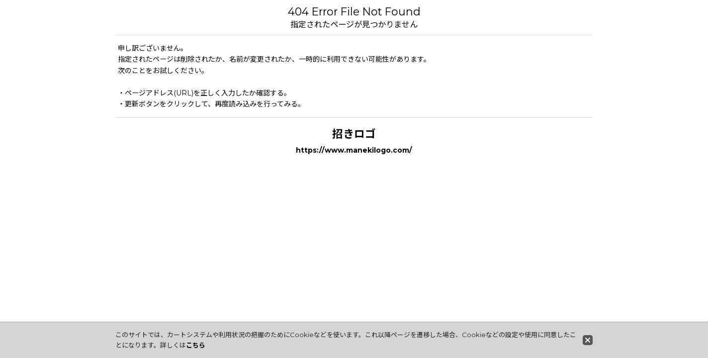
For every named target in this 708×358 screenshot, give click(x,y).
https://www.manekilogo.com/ (354, 150)
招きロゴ (354, 133)
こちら (195, 345)
